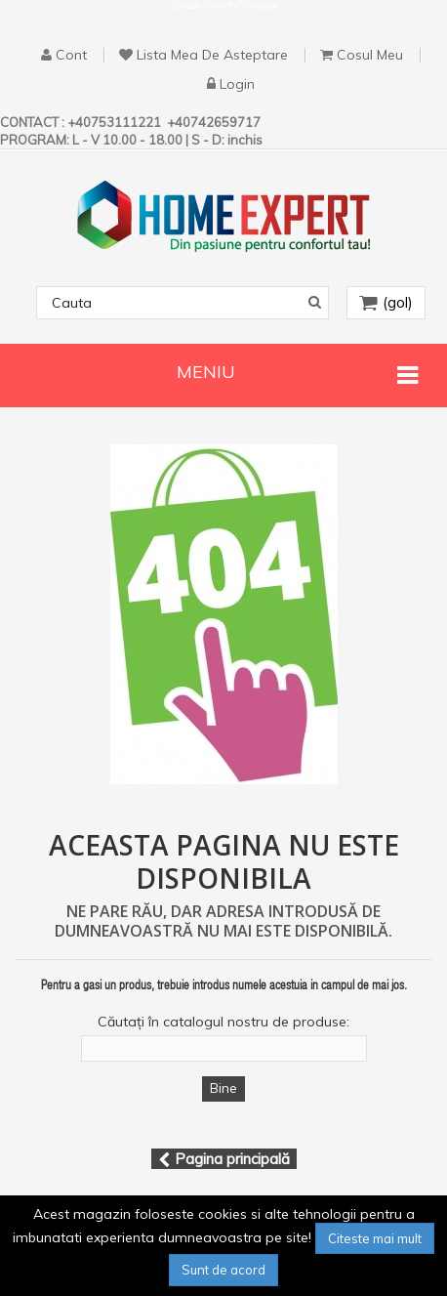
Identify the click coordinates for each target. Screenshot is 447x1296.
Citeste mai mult (375, 1238)
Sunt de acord (223, 1269)
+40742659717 (214, 122)
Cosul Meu (370, 55)
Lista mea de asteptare (212, 55)
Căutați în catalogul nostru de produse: (223, 1021)
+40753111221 (115, 122)
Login (237, 84)
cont (71, 55)
